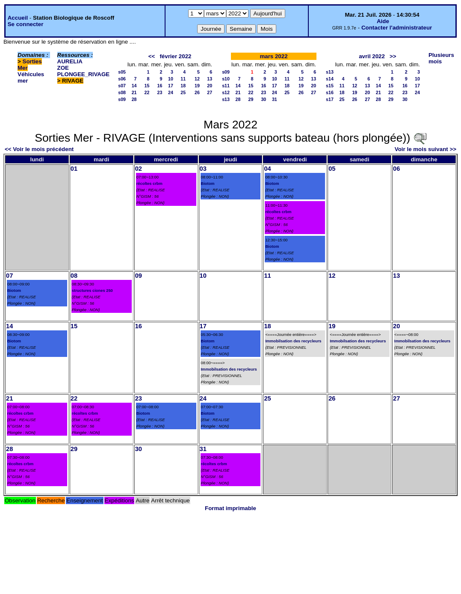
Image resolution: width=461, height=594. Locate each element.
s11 (226, 85)
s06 (122, 78)
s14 (330, 78)
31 (274, 99)
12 (197, 78)
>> (393, 56)
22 (147, 92)
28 (134, 99)
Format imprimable (230, 508)
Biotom (208, 183)
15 (147, 85)
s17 (330, 99)
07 (9, 275)
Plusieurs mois (441, 58)
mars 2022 (273, 56)
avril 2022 (372, 56)
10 (170, 78)
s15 (330, 85)
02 (138, 168)
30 (263, 99)
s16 (330, 92)
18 (183, 85)
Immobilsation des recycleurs (229, 369)
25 (183, 92)
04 (267, 168)
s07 (122, 85)
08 (74, 275)
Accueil (18, 18)
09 (138, 275)
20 (209, 85)
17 (170, 85)
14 (134, 85)
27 (209, 92)
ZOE (63, 68)
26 (197, 92)
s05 (122, 71)
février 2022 (175, 56)
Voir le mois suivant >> (425, 149)
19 (197, 85)
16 (160, 85)
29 (251, 99)
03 (203, 168)
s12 (226, 92)
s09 (122, 99)
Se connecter (26, 24)
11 (183, 78)
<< (151, 56)
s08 (122, 92)
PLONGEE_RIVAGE (83, 74)
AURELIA (70, 61)
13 (209, 78)
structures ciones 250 (92, 290)
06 (396, 168)
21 (134, 92)
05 (331, 168)
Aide (383, 21)
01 (74, 168)
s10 (226, 78)
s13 (226, 99)
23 (160, 92)
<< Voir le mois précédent (39, 149)
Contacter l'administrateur (396, 27)
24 (170, 92)
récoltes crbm (149, 183)
